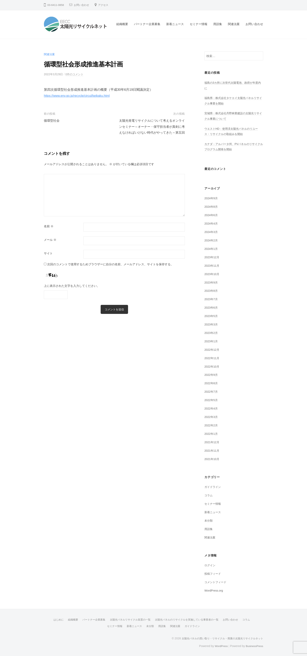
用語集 (217, 24)
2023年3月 (211, 324)
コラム (208, 494)
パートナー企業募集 (147, 24)
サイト (48, 259)
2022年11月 (212, 357)
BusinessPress (254, 644)
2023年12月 (212, 256)
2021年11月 (212, 450)
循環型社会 (52, 120)
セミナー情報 (198, 24)
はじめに (52, 618)
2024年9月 (211, 198)
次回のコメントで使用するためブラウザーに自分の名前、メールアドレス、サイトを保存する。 (110, 270)
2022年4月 (211, 408)
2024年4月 (211, 223)
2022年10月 (212, 366)
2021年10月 (212, 458)
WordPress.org (214, 589)
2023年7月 (211, 299)
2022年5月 (211, 399)
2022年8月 (211, 382)
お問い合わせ (82, 5)
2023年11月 (212, 265)
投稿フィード (213, 572)
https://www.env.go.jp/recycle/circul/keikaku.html (79, 96)
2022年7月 (211, 391)
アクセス (104, 5)
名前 (48, 232)
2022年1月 (211, 433)
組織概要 (122, 24)
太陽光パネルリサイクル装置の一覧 (128, 618)
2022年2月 (211, 424)
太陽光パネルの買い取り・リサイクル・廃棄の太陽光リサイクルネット (219, 637)
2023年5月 (211, 315)
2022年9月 (211, 374)
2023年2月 (211, 332)
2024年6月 (211, 215)
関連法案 (234, 24)
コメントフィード (216, 581)
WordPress (219, 644)
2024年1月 (211, 248)
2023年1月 (211, 340)
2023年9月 (211, 282)
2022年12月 (212, 349)
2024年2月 (211, 240)
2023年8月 (211, 290)
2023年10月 (212, 273)
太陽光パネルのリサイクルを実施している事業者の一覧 (189, 618)
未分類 (208, 519)
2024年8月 (211, 206)
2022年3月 (211, 416)
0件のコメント (76, 74)
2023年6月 (211, 307)
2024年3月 (211, 231)
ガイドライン (213, 486)
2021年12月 (212, 441)
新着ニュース (175, 24)
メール (50, 245)
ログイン (210, 564)
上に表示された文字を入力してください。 (72, 291)
